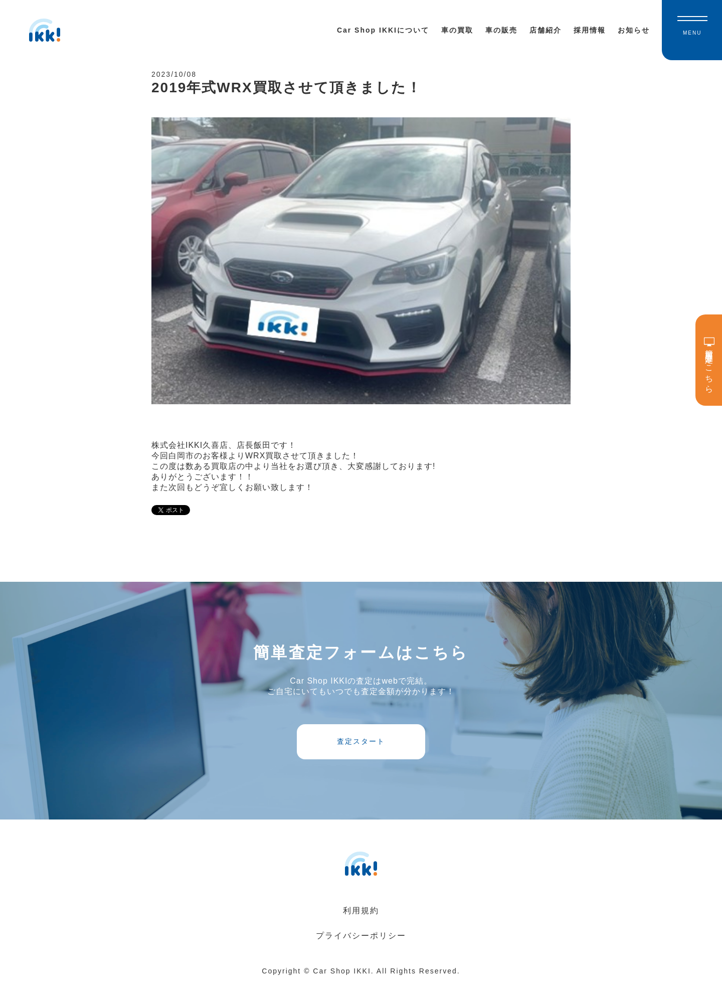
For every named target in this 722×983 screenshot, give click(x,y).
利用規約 (361, 910)
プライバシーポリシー (361, 935)
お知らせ (634, 30)
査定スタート (361, 741)
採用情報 (590, 30)
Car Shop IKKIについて (383, 30)
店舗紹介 (545, 30)
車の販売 (501, 30)
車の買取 (457, 30)
